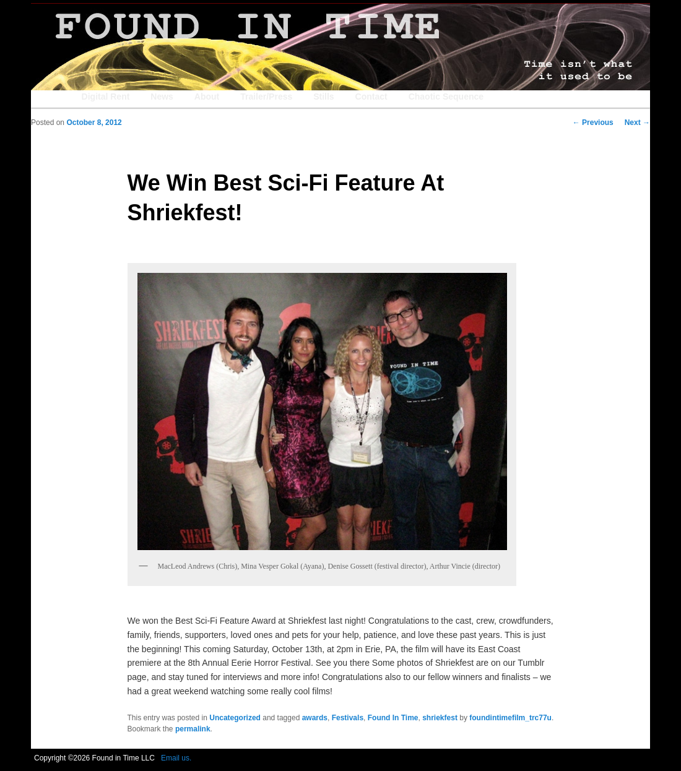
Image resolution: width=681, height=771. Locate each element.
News (161, 96)
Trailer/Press (266, 96)
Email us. (176, 758)
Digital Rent (106, 96)
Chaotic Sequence (446, 96)
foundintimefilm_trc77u (510, 717)
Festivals (347, 717)
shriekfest (440, 717)
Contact (371, 96)
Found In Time (393, 717)
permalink (192, 729)
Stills (323, 96)
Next (637, 122)
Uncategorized (235, 717)
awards (314, 717)
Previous (593, 122)
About (206, 96)
